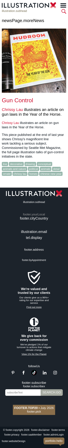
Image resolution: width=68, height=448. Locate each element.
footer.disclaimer (40, 429)
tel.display (34, 238)
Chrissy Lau (12, 109)
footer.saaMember (31, 434)
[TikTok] (34, 374)
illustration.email (34, 232)
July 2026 (34, 408)
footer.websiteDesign (13, 441)
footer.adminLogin (54, 434)
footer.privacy (11, 434)
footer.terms (58, 429)
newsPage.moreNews (23, 20)
